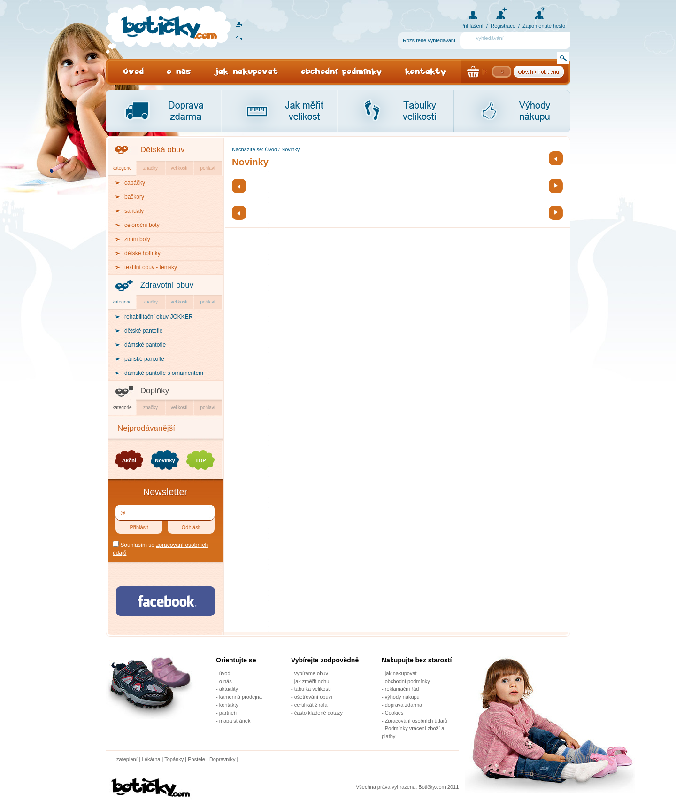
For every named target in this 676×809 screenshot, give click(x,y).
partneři (228, 713)
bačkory (134, 197)
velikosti (179, 168)
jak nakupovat (401, 673)
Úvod (271, 149)
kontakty (228, 705)
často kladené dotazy (318, 713)
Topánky (174, 759)
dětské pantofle (143, 330)
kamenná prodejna (240, 697)
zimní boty (137, 239)
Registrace (503, 26)
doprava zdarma (403, 705)
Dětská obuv (162, 149)
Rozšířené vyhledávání (429, 40)
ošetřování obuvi (313, 697)
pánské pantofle (144, 359)
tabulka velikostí (312, 689)
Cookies (394, 713)
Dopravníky (223, 759)
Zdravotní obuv (166, 284)
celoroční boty (142, 225)
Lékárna (151, 759)
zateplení (127, 759)
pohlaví (207, 168)
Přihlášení (472, 26)
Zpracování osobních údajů (416, 720)
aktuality (228, 689)
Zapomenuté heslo (543, 26)
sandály (134, 211)
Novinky (290, 149)
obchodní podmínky (407, 681)
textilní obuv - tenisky (150, 267)
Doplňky (154, 390)
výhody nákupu (402, 697)
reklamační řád (402, 689)
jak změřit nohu (312, 681)
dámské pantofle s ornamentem (163, 373)
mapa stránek (235, 720)
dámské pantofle (145, 345)
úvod (224, 673)
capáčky (134, 182)
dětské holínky (142, 253)
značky (150, 168)
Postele (196, 759)
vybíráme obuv (311, 673)
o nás (225, 681)
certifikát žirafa (311, 705)
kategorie (121, 168)
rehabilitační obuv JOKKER (158, 316)
